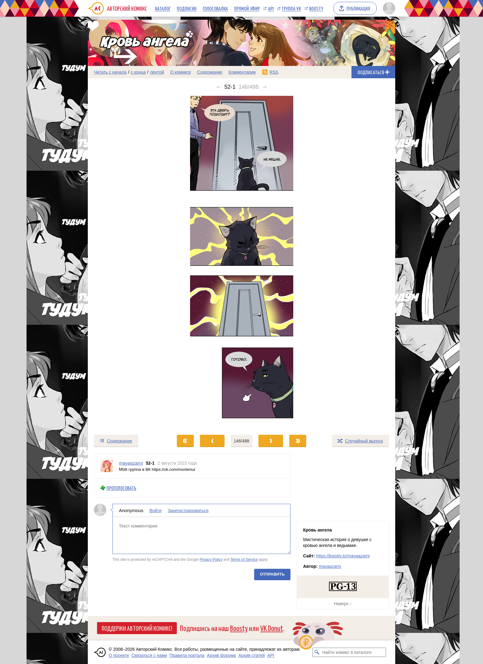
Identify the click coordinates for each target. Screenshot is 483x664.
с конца (138, 72)
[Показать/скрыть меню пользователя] (388, 8)
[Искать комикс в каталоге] (317, 652)
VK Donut (271, 628)
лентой (157, 72)
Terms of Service (244, 559)
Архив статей (251, 655)
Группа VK (291, 8)
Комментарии (242, 72)
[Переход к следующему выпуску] (241, 262)
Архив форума (221, 655)
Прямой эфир (247, 8)
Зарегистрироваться (188, 510)
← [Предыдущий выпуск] (218, 87)
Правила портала (187, 655)
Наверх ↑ (343, 603)
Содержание (209, 72)
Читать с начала (110, 72)
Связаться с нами (149, 655)
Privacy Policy (211, 559)
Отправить (272, 574)
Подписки (187, 8)
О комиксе (180, 72)
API (271, 8)
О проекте (119, 655)
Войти (155, 510)
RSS (274, 72)
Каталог (163, 8)
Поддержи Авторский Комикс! (137, 628)
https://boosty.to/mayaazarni (343, 555)
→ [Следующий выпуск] (264, 87)
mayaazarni (330, 566)
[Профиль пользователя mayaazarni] (106, 466)
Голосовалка (215, 8)
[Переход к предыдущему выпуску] (126, 262)
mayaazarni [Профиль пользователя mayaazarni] (131, 463)
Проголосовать (121, 488)
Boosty (316, 8)
